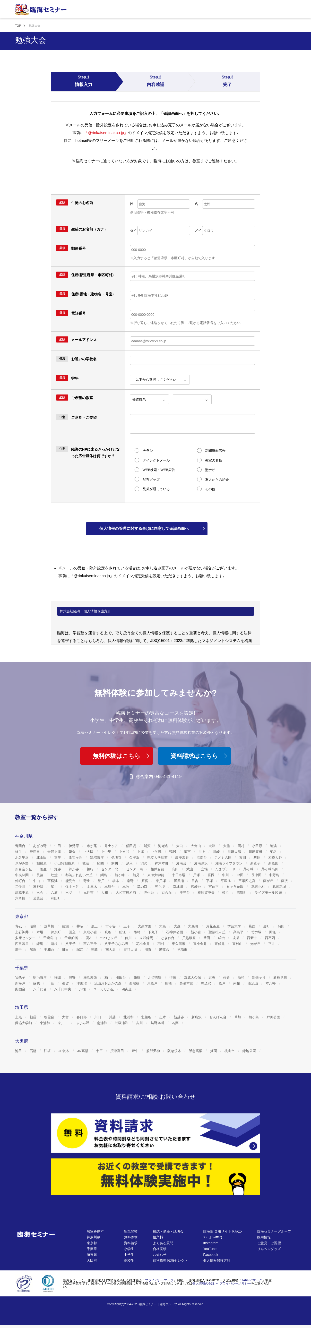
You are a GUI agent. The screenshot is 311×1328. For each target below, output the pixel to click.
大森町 (193, 926)
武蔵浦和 (122, 1023)
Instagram (210, 1243)
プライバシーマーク (159, 1280)
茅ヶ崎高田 (270, 869)
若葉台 (38, 898)
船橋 (169, 983)
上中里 (106, 851)
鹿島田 (35, 851)
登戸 (101, 880)
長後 (40, 875)
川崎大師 (234, 851)
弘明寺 (116, 857)
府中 (19, 949)
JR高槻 (83, 1051)
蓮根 (55, 943)
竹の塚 (256, 932)
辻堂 (55, 875)
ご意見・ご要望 (269, 1243)
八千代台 (40, 989)
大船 (227, 846)
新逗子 (255, 863)
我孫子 (20, 977)
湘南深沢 (201, 863)
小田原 (257, 846)
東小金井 (200, 943)
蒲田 (281, 926)
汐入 (130, 863)
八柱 (83, 989)
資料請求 (131, 1243)
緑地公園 (249, 1051)
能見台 (71, 880)
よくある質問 (163, 1243)
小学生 (129, 1249)
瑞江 (80, 949)
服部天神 (153, 1051)
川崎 (217, 851)
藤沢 (285, 880)
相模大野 (275, 857)
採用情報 (264, 1237)
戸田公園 (274, 1017)
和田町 (56, 898)
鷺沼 (86, 863)
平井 (272, 943)
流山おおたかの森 (108, 983)
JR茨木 (64, 1051)
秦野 (131, 880)
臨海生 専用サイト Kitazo (222, 1231)
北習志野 (155, 977)
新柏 (241, 977)
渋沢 (144, 863)
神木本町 (162, 863)
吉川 (140, 1023)
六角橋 (20, 898)
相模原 (42, 863)
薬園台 (20, 989)
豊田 (207, 938)
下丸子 (153, 932)
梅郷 (58, 977)
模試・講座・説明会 (168, 1231)
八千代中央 (63, 989)
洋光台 (185, 892)
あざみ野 (40, 846)
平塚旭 (226, 880)
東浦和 (45, 1023)
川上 (202, 851)
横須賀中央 (207, 892)
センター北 (110, 869)
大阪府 (92, 1260)
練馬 (40, 943)
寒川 (115, 863)
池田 (19, 1051)
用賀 (148, 949)
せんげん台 (218, 1017)
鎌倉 (73, 851)
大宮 (66, 1017)
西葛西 (270, 938)
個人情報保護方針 (216, 1260)
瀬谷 (58, 869)
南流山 (253, 983)
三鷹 (95, 949)
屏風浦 (179, 880)
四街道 (127, 989)
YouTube (209, 1249)
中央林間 (22, 875)
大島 (163, 926)
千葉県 (92, 1249)
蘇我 (37, 983)
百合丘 (167, 892)
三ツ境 (160, 886)
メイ (198, 230)
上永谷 (124, 851)
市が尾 (92, 846)
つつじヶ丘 (109, 938)
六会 (40, 892)
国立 (73, 932)
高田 (176, 869)
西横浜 (53, 880)
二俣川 (20, 886)
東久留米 (179, 943)
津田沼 (82, 983)
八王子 (71, 943)
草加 (238, 1017)
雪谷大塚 (130, 949)
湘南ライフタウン (229, 863)
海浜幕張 (90, 977)
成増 (222, 938)
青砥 (19, 926)
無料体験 (131, 1237)
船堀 (33, 949)
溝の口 (142, 886)
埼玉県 (92, 1254)
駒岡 (257, 857)
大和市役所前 (126, 892)
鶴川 (129, 938)
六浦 (55, 892)
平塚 (210, 880)
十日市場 (179, 875)
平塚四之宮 (247, 880)
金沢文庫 (54, 851)
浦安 (73, 977)
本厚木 (92, 886)
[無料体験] (155, 1176)
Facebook (210, 1254)
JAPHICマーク (252, 1280)
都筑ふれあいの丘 (79, 875)
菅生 (44, 869)
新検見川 (280, 977)
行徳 (173, 977)
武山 (190, 869)
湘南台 (181, 863)
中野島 (274, 875)
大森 (177, 926)
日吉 (195, 880)
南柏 (237, 983)
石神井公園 (175, 932)
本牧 (126, 886)
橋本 (116, 880)
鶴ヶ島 (254, 1017)
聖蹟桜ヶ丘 (217, 932)
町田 (66, 949)
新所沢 (197, 1017)
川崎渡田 (256, 851)
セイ (133, 230)
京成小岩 (90, 932)
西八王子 (90, 943)
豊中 (135, 1051)
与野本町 (158, 1023)
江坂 (48, 1051)
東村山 (237, 943)
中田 (240, 875)
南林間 (178, 886)
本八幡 (271, 983)
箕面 (214, 1051)
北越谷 (146, 1017)
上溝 (141, 851)
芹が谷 (74, 869)
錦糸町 (56, 932)
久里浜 (134, 857)
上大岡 (89, 851)
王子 (127, 926)
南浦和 (102, 1023)
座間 (101, 863)
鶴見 (136, 875)
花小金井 (143, 943)
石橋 (33, 1051)
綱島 (104, 875)
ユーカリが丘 (104, 989)
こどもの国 (224, 857)
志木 (163, 1017)
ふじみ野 (83, 1023)
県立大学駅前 (158, 857)
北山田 (42, 857)
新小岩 (196, 932)
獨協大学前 (24, 1023)
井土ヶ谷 (111, 846)
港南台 (202, 857)
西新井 (252, 938)
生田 (58, 846)
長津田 (256, 875)
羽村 (161, 943)
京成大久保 (193, 977)
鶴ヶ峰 (120, 875)
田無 (273, 932)
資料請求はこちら (199, 756)
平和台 (49, 949)
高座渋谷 (182, 857)
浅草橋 (49, 926)
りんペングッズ (269, 1249)
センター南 (135, 869)
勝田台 (121, 977)
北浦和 (129, 1017)
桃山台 (230, 1051)
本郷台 (110, 886)
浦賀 (148, 846)
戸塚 (197, 875)
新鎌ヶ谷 (259, 977)
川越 (113, 1017)
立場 (205, 869)
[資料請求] (155, 1133)
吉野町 (242, 892)
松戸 (222, 983)
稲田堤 (131, 846)
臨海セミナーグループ (274, 1231)
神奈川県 (93, 1237)
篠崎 (137, 932)
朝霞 (33, 1017)
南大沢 (111, 949)
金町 (267, 926)
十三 (100, 1051)
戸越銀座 (189, 938)
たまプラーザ (226, 869)
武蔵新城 (279, 886)
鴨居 (173, 851)
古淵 (243, 857)
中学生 (129, 1254)
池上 (95, 926)
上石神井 (22, 932)
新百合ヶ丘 (24, 869)
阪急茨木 (174, 1051)
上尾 (19, 1017)
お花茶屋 (213, 926)
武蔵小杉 (258, 886)
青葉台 (20, 846)
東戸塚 (161, 880)
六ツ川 (71, 892)
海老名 (163, 846)
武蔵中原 (22, 892)
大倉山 (196, 846)
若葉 (176, 1023)
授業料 (158, 1237)
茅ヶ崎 (249, 869)
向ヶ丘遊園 (235, 886)
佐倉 (227, 977)
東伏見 (220, 943)
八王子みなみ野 (116, 943)
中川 (226, 875)
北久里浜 (22, 857)
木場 (40, 932)
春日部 (82, 1017)
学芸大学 (234, 926)
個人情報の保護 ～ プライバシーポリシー (221, 1283)
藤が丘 (268, 880)
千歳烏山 (50, 938)
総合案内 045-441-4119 (155, 776)
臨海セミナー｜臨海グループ (158, 1304)
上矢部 (157, 851)
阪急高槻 (196, 1051)
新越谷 (179, 1017)
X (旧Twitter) (212, 1237)
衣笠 (58, 857)
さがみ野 (22, 863)
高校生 (129, 1260)
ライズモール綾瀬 (269, 892)
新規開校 (131, 1231)
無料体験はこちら (122, 756)
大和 (105, 892)
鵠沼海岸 (97, 857)
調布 (90, 938)
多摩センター (25, 938)
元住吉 (89, 892)
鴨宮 (188, 851)
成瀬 (236, 938)
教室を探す (95, 1231)
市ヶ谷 (111, 926)
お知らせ (159, 1254)
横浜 (226, 892)
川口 (98, 1017)
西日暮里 (22, 943)
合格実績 (159, 1249)
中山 (37, 880)
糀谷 (108, 932)
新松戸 (20, 983)
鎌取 (137, 977)
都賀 (66, 983)
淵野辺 (38, 886)
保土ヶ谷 (72, 886)
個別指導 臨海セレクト (170, 1260)
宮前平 (214, 886)
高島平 (238, 932)
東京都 (92, 1243)
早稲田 (182, 949)
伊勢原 (74, 846)
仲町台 (20, 880)
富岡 (212, 875)
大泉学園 (145, 926)
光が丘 (255, 943)
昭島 (33, 926)
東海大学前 (156, 875)
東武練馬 (146, 938)
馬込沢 (206, 983)
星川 (55, 886)
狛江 (123, 932)
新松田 (273, 863)
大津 (212, 846)
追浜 (274, 846)
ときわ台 (168, 938)
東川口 (63, 1023)
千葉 (51, 983)
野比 (87, 880)
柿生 (19, 851)
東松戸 (152, 983)
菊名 (274, 851)
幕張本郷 (187, 983)
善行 (91, 869)
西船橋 (134, 983)
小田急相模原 (65, 863)
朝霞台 (49, 1017)
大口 (180, 846)
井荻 (80, 926)
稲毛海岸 (40, 977)
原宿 (145, 880)
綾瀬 (66, 926)
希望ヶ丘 (76, 857)
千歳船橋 (71, 938)
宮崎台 (196, 886)
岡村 (241, 846)
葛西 (252, 926)
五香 (212, 977)
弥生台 (149, 892)
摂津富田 (117, 1051)
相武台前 (158, 869)
